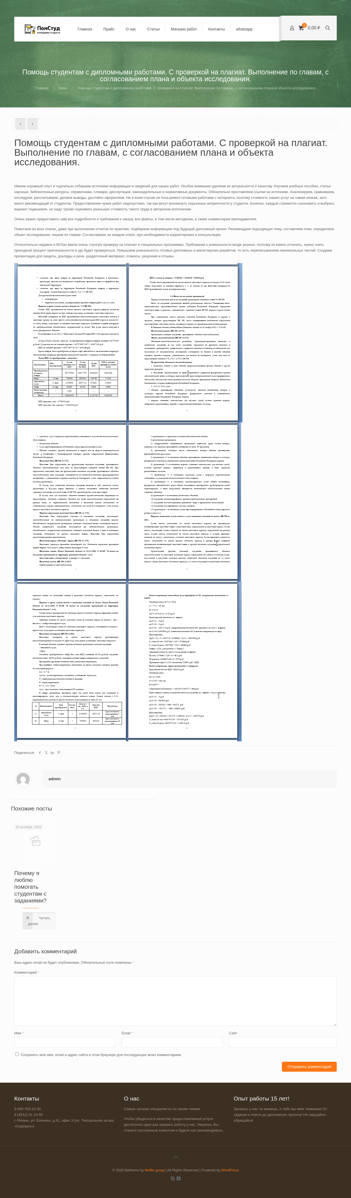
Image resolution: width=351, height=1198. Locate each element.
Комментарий (26, 972)
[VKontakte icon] (178, 1178)
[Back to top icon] (175, 1157)
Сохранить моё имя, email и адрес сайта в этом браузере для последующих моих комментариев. (101, 1055)
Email (127, 1033)
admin (55, 778)
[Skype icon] (173, 1178)
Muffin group (155, 1170)
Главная (41, 88)
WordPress (230, 1170)
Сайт (233, 1033)
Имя (19, 1033)
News (62, 88)
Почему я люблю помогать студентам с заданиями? (30, 887)
